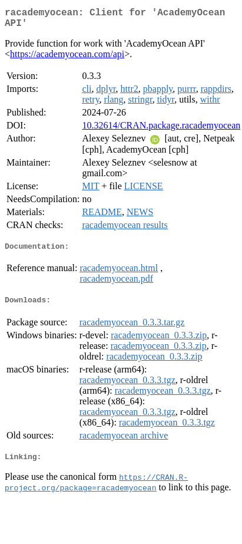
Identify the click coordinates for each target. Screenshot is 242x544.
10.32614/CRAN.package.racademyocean (161, 130)
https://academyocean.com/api (67, 59)
